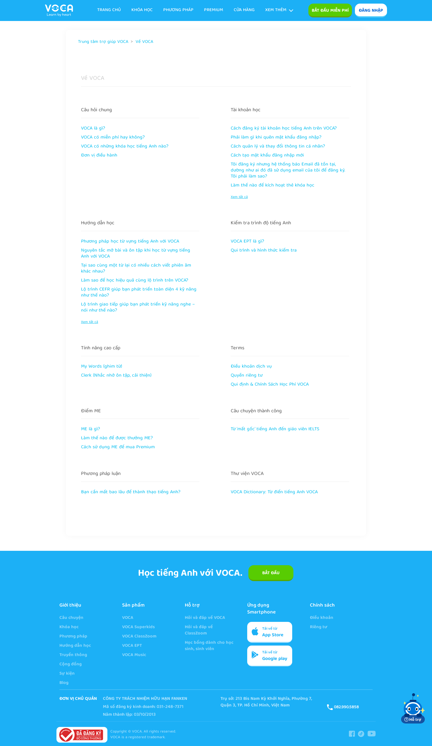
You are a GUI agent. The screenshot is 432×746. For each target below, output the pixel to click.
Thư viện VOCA (247, 474)
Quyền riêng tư (246, 376)
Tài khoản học (245, 110)
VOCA (127, 618)
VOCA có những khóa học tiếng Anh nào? (124, 146)
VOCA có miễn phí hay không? (113, 137)
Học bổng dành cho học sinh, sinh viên (209, 646)
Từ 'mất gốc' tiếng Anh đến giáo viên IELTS (275, 429)
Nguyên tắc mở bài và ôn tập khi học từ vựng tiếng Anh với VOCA (135, 253)
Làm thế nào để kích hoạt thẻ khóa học (272, 185)
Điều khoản (321, 618)
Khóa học (69, 627)
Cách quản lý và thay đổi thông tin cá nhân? (278, 146)
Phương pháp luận (101, 474)
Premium (213, 10)
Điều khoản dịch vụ (251, 367)
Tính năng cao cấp (100, 348)
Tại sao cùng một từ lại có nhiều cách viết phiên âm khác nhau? (136, 268)
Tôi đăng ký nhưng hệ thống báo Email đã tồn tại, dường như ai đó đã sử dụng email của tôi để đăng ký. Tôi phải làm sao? (288, 170)
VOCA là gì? (93, 128)
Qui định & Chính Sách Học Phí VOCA (270, 384)
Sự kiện (67, 674)
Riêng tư (318, 627)
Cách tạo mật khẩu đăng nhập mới (267, 155)
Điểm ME (91, 411)
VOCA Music (134, 655)
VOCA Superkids (138, 627)
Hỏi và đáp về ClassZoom (199, 630)
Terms (237, 348)
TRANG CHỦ (109, 10)
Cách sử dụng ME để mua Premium (118, 447)
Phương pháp (178, 10)
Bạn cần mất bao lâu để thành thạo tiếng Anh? (130, 492)
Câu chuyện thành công (256, 411)
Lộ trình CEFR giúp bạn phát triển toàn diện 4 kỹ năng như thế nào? (138, 292)
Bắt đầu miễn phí (330, 11)
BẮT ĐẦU (271, 573)
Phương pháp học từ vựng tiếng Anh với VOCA (130, 241)
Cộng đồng (70, 664)
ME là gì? (90, 429)
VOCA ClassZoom (139, 637)
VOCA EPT (132, 646)
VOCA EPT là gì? (247, 241)
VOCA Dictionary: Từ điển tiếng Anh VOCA (274, 492)
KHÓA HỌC (142, 10)
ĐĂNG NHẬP (371, 11)
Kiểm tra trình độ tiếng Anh (261, 223)
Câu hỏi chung (96, 110)
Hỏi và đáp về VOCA (205, 618)
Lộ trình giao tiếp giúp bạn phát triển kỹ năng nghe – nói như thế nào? (138, 307)
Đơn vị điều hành (99, 155)
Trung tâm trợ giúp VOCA (103, 42)
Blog (63, 683)
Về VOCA (144, 42)
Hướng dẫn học (97, 223)
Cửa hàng (244, 10)
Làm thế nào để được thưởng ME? (117, 438)
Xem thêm (279, 10)
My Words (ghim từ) (101, 367)
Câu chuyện (71, 618)
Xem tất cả (239, 197)
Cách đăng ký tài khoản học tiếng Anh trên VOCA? (284, 128)
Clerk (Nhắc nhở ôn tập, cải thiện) (116, 376)
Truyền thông (73, 655)
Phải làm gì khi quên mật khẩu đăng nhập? (276, 137)
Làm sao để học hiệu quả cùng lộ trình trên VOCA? (134, 280)
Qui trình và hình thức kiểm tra (264, 250)
